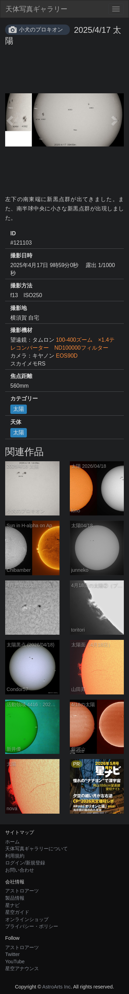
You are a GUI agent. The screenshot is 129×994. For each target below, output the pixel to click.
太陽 (18, 409)
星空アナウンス (22, 968)
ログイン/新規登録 (25, 862)
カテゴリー (24, 398)
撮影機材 (21, 330)
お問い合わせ (19, 870)
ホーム (12, 841)
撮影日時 (21, 255)
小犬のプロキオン (41, 29)
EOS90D (66, 356)
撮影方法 (21, 285)
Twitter (12, 954)
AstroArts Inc (56, 987)
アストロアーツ (22, 890)
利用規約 (14, 856)
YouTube (15, 961)
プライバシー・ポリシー (31, 926)
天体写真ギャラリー (36, 9)
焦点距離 (21, 376)
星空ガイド (17, 912)
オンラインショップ (27, 919)
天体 (15, 422)
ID (13, 233)
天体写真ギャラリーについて (36, 848)
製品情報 (14, 898)
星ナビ (12, 905)
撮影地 (18, 308)
